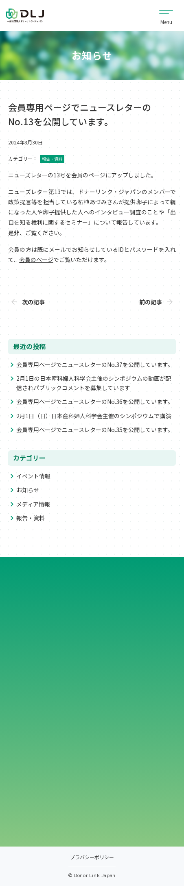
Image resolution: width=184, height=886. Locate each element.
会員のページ (36, 259)
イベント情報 (33, 476)
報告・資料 (30, 518)
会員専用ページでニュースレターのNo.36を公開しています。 (94, 401)
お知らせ (27, 490)
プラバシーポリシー (92, 857)
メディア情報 (33, 504)
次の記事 (33, 302)
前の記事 (150, 302)
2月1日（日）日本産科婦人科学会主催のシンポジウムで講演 (93, 416)
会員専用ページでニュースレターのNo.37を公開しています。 (94, 364)
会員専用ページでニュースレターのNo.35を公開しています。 (94, 430)
